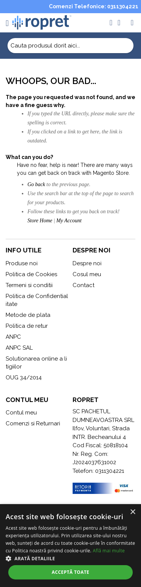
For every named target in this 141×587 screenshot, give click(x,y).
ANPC (13, 336)
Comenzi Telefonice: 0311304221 (93, 6)
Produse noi (22, 263)
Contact (83, 285)
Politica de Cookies (31, 274)
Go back (36, 184)
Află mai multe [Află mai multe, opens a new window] (109, 550)
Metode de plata (28, 315)
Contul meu (21, 412)
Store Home (39, 220)
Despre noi (87, 263)
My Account (69, 220)
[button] (70, 558)
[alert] (70, 545)
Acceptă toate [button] (70, 572)
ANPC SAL (19, 347)
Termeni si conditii (29, 285)
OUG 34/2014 (24, 377)
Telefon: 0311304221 (98, 471)
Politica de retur (27, 326)
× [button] (132, 512)
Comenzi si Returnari (33, 423)
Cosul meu (87, 274)
